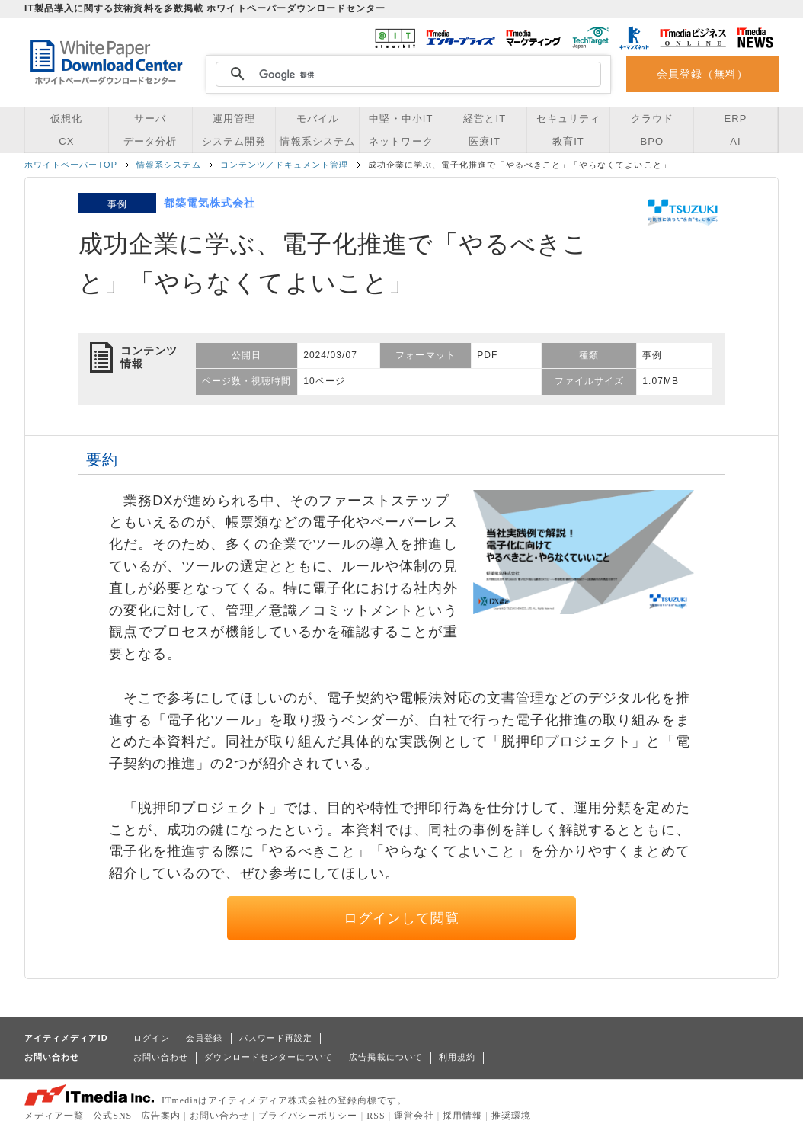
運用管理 (234, 118)
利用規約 (457, 1057)
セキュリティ (568, 118)
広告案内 (161, 1115)
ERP (736, 118)
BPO (652, 141)
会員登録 (204, 1037)
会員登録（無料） (703, 74)
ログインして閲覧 (402, 918)
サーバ (150, 118)
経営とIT (484, 118)
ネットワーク (401, 141)
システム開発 (234, 141)
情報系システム (317, 141)
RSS (376, 1115)
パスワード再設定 (276, 1037)
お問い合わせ (160, 1057)
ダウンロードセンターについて (268, 1057)
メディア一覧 (54, 1115)
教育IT (568, 141)
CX (66, 141)
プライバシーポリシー (308, 1115)
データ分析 (150, 141)
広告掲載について (386, 1057)
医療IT (485, 141)
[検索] (406, 74)
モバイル (317, 118)
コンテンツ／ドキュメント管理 (284, 164)
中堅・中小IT (401, 118)
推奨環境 (511, 1115)
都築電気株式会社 (210, 203)
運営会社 (413, 1115)
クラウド (652, 118)
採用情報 (462, 1115)
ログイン (151, 1037)
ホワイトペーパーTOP (70, 164)
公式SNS (112, 1115)
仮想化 (66, 118)
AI (735, 141)
